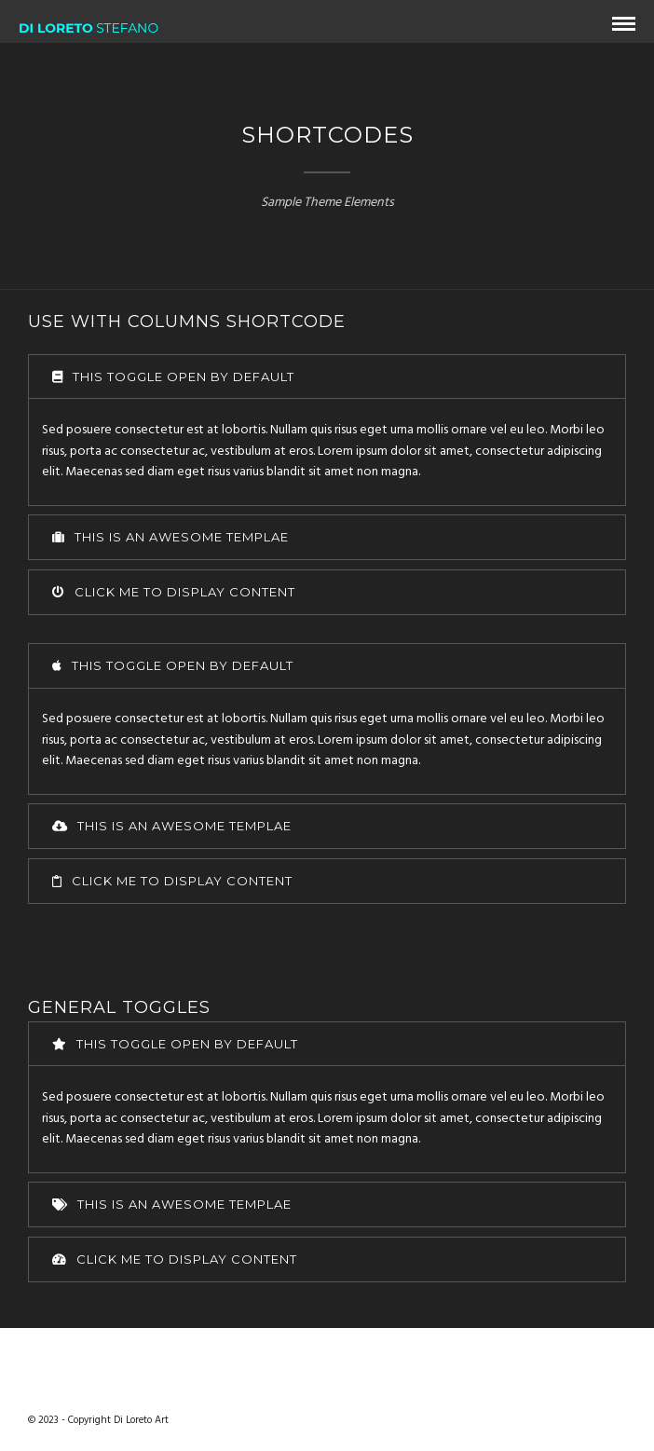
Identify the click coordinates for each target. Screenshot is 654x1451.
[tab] (327, 377)
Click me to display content (173, 591)
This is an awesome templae (170, 536)
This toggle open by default (173, 376)
